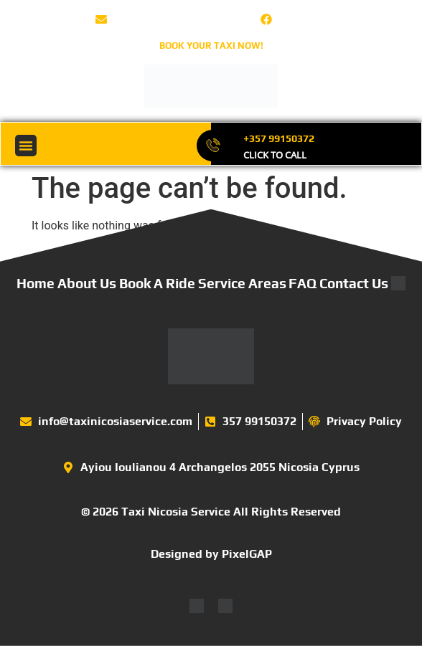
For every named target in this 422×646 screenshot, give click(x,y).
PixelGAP (247, 554)
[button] (26, 145)
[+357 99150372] (213, 146)
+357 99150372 (278, 138)
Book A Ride (157, 283)
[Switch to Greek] (225, 606)
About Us (86, 283)
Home (36, 283)
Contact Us (353, 283)
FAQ (302, 283)
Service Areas (242, 283)
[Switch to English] (196, 606)
